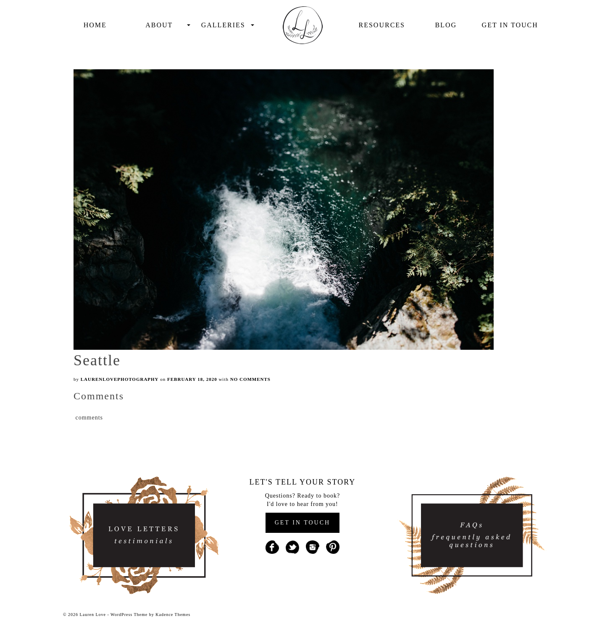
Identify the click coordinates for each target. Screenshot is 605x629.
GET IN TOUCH (302, 522)
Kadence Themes (172, 614)
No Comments (250, 379)
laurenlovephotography (120, 379)
